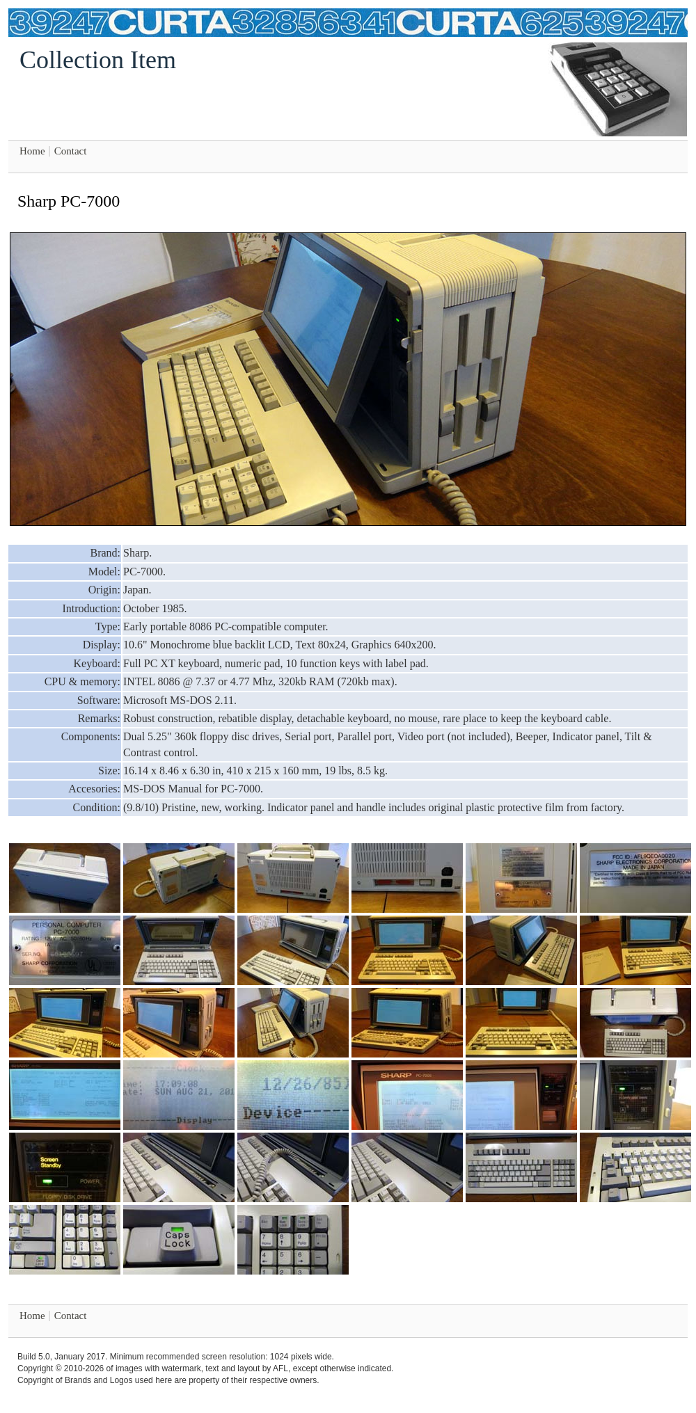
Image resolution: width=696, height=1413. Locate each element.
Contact (70, 151)
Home (32, 151)
